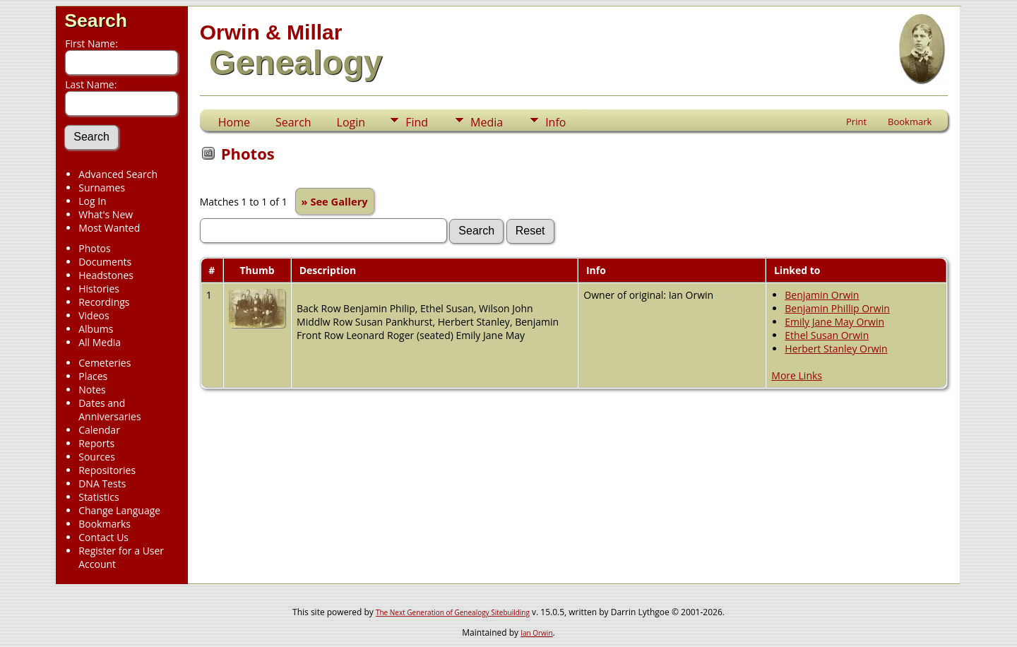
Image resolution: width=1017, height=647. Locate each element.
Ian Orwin (536, 633)
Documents (104, 261)
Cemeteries (104, 362)
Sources (96, 456)
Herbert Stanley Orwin (836, 348)
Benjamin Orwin (822, 295)
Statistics (98, 497)
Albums (95, 329)
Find (416, 122)
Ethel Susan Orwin (827, 335)
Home (234, 122)
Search (95, 20)
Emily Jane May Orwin (834, 321)
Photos (94, 248)
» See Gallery (335, 201)
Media (486, 122)
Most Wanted (109, 228)
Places (92, 376)
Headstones (105, 275)
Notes (92, 389)
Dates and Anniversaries (109, 409)
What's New (105, 214)
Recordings (103, 302)
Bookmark (910, 121)
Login (351, 122)
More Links (796, 375)
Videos (93, 315)
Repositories (107, 470)
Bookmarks (104, 523)
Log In (92, 201)
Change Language (119, 510)
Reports (96, 443)
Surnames (101, 187)
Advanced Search (117, 174)
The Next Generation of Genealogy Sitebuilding (453, 612)
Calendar (99, 430)
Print (856, 121)
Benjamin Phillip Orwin (837, 308)
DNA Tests (102, 483)
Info (555, 122)
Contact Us (103, 537)
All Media (99, 342)
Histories (98, 288)
